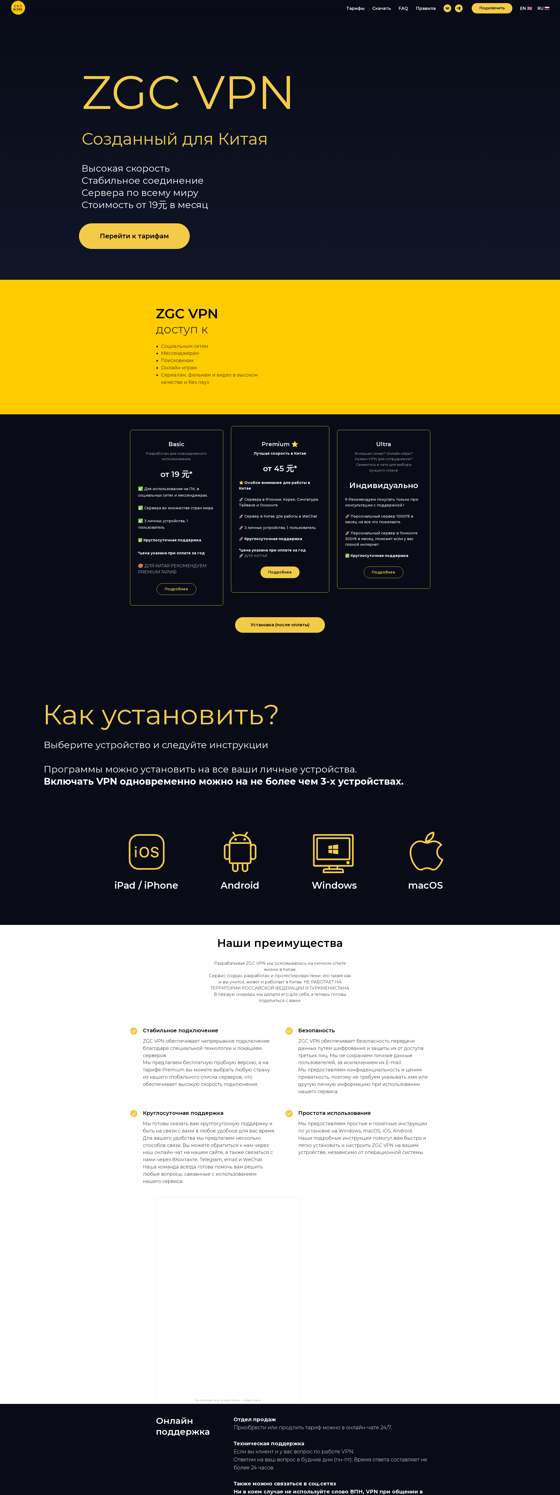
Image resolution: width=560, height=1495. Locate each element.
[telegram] (459, 8)
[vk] (447, 8)
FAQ (403, 8)
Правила (426, 8)
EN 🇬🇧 (526, 8)
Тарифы (355, 8)
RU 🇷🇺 (543, 8)
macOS (425, 900)
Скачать (381, 8)
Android (240, 900)
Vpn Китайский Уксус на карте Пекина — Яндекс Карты (228, 1415)
